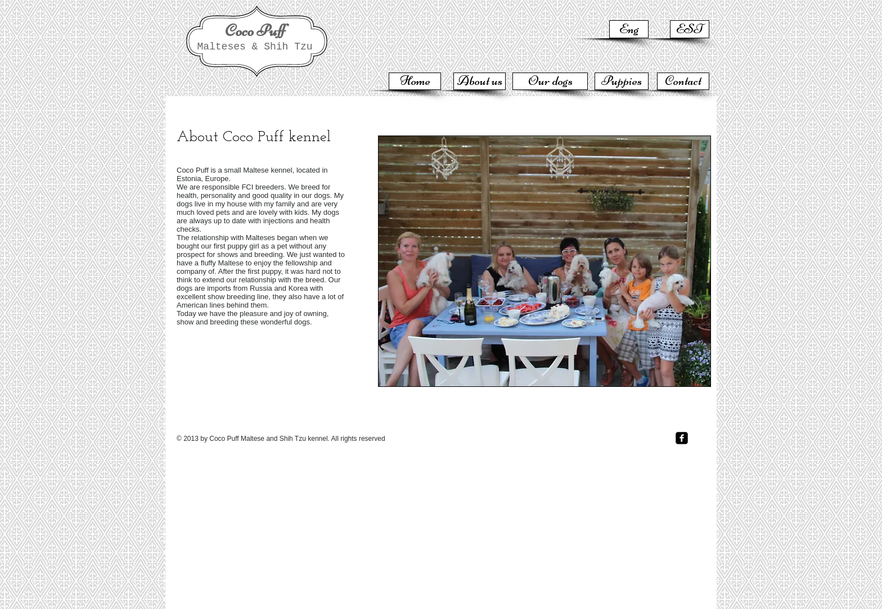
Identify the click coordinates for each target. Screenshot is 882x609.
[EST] (689, 29)
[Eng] (629, 29)
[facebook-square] (682, 438)
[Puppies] (622, 81)
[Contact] (683, 81)
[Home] (415, 81)
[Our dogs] (550, 81)
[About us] (479, 81)
